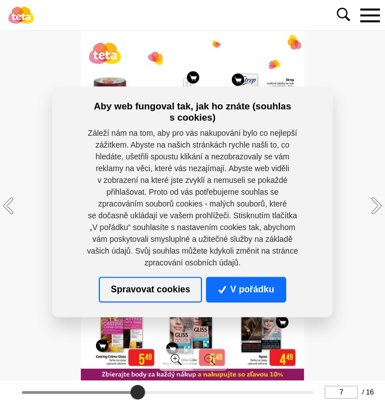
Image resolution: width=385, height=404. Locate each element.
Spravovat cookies (150, 289)
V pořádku (246, 289)
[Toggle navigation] (370, 15)
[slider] (137, 392)
